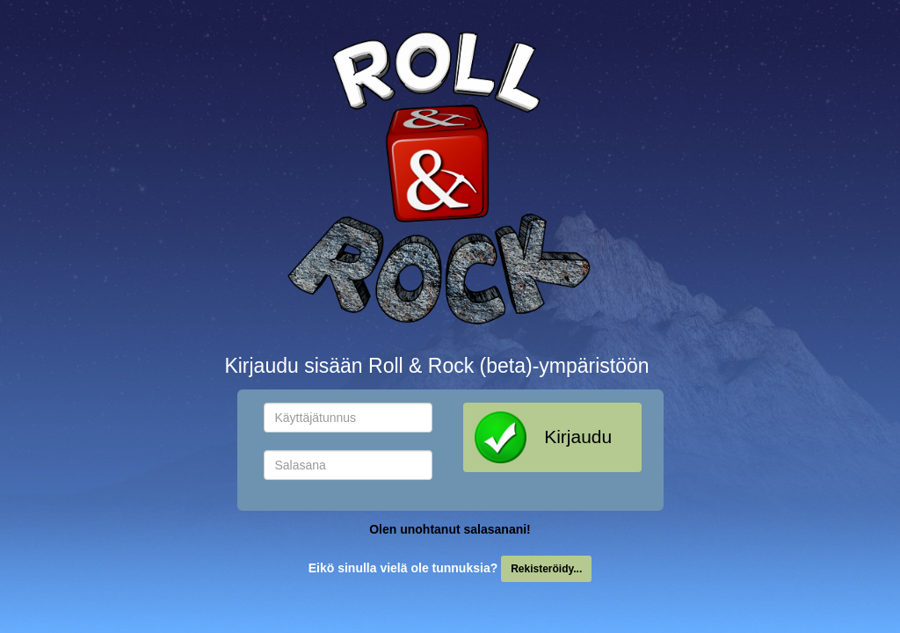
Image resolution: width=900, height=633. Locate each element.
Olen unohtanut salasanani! (450, 529)
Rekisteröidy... (546, 569)
